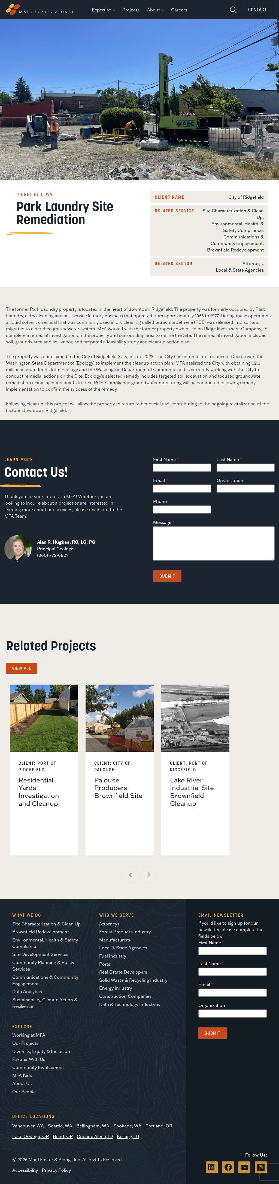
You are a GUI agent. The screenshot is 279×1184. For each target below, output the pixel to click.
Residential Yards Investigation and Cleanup (39, 791)
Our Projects (25, 1043)
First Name (164, 459)
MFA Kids (22, 1075)
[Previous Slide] (130, 874)
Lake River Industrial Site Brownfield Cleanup (192, 791)
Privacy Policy (56, 1170)
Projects (131, 10)
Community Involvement (38, 1067)
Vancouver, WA (28, 1126)
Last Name (228, 459)
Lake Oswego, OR (30, 1136)
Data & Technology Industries (129, 1004)
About (155, 10)
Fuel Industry (112, 956)
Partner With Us (28, 1059)
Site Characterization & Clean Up (46, 924)
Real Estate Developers (123, 972)
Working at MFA (28, 1035)
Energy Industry (115, 988)
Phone (160, 501)
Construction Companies (125, 996)
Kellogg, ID (128, 1136)
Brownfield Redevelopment (235, 250)
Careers (179, 10)
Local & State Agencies (240, 270)
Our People (24, 1091)
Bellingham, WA (92, 1126)
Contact (257, 9)
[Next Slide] (149, 874)
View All (21, 668)
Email (159, 480)
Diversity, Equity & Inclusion (41, 1051)
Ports (104, 964)
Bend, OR (63, 1136)
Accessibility (25, 1170)
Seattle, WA (60, 1126)
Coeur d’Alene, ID (95, 1136)
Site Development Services (40, 954)
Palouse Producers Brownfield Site (118, 788)
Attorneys (252, 263)
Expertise (103, 10)
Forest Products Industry (125, 931)
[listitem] (44, 770)
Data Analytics (27, 991)
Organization (230, 480)
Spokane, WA (127, 1126)
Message (162, 522)
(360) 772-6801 (52, 555)
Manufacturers (114, 940)
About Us (22, 1083)
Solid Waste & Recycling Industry (133, 980)
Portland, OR (158, 1126)
